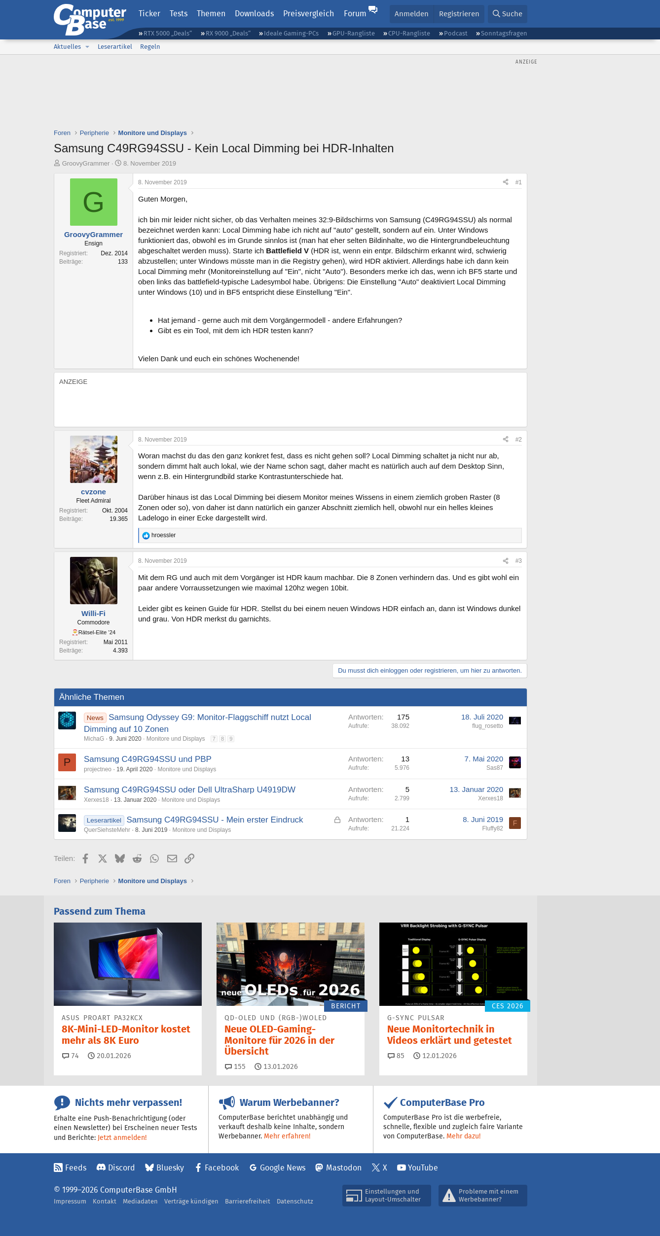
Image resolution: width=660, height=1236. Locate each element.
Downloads (254, 13)
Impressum (70, 1201)
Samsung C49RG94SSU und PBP (148, 759)
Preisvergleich (308, 13)
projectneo (97, 769)
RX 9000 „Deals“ (228, 33)
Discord (121, 1167)
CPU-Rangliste (409, 33)
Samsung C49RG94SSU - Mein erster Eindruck (215, 819)
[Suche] (507, 14)
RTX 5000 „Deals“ (168, 33)
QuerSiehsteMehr (107, 829)
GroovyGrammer (86, 163)
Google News (282, 1167)
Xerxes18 (96, 799)
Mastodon (344, 1167)
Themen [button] (211, 13)
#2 (518, 439)
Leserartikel (115, 46)
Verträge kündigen (191, 1201)
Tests (178, 13)
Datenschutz (295, 1201)
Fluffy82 (492, 828)
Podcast (456, 33)
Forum (355, 13)
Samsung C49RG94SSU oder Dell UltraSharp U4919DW (189, 789)
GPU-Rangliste (353, 33)
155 (235, 1066)
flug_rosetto (487, 725)
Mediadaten (140, 1201)
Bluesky (170, 1167)
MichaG (94, 738)
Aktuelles (67, 46)
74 (70, 1056)
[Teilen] (505, 182)
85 (396, 1056)
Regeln (150, 46)
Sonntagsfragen (504, 33)
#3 (518, 560)
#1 (518, 182)
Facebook (222, 1167)
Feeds (75, 1167)
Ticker (149, 13)
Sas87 (494, 767)
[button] (87, 46)
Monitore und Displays (176, 738)
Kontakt (104, 1201)
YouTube (423, 1167)
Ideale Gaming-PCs (291, 33)
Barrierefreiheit (247, 1201)
